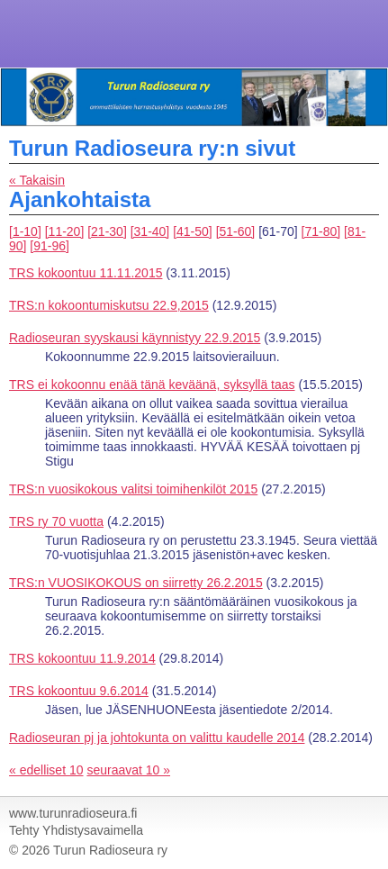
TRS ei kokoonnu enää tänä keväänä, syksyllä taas (152, 384)
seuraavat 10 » (128, 770)
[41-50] (192, 231)
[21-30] (107, 231)
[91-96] (49, 246)
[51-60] (236, 231)
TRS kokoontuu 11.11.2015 (85, 273)
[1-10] (25, 231)
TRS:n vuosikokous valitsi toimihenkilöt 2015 (133, 489)
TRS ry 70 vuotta (56, 521)
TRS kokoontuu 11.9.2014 (82, 658)
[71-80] (321, 231)
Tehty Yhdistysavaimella (76, 830)
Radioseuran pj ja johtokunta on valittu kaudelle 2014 (156, 737)
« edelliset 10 (46, 770)
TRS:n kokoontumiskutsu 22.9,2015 (109, 305)
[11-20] (65, 231)
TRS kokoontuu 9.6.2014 (79, 690)
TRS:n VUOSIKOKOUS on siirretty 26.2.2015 (136, 582)
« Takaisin (37, 180)
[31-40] (150, 231)
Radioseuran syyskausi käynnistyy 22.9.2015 (134, 337)
